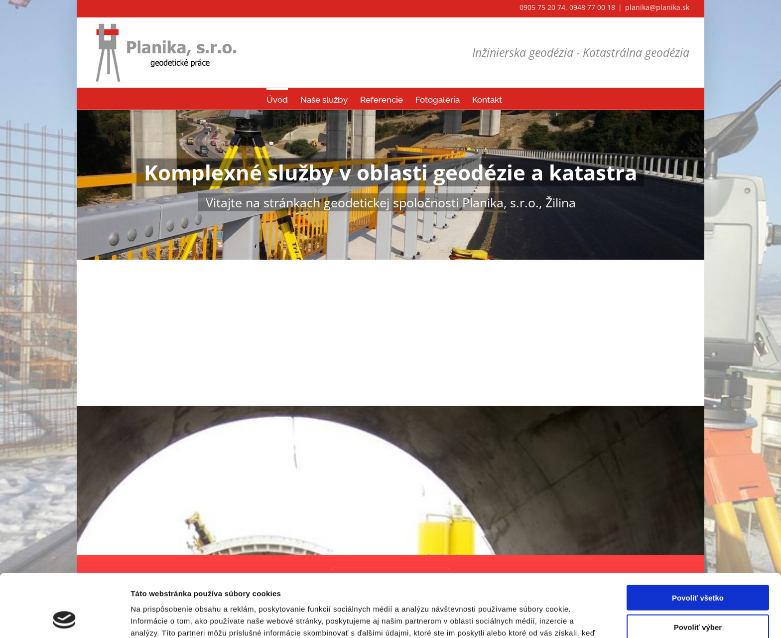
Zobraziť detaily (520, 618)
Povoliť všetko (698, 538)
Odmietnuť (697, 597)
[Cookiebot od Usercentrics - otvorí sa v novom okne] (64, 618)
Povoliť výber (698, 568)
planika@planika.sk (657, 7)
